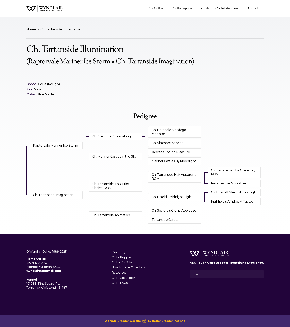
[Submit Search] (259, 274)
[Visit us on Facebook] (28, 296)
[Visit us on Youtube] (41, 296)
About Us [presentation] (253, 8)
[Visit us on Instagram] (35, 296)
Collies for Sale (122, 262)
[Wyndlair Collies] (44, 8)
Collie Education (226, 8)
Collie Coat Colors (124, 277)
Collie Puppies (182, 8)
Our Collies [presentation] (155, 8)
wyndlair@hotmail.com (43, 271)
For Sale (203, 8)
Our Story (118, 252)
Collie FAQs (120, 282)
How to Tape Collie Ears (128, 267)
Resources (119, 272)
